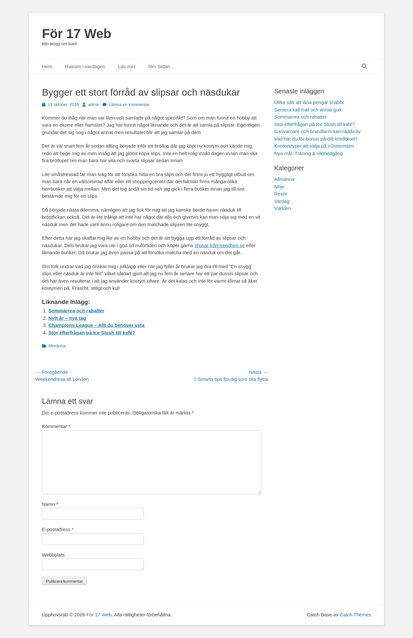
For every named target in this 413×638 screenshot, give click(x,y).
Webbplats (53, 555)
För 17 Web (76, 33)
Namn (50, 504)
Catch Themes (355, 614)
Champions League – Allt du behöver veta (96, 325)
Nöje (279, 186)
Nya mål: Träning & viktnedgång (308, 153)
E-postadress (58, 529)
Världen (282, 208)
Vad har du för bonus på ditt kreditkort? (316, 138)
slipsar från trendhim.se (220, 245)
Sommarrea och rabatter (76, 310)
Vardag (281, 201)
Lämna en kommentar (129, 104)
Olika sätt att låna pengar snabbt (309, 102)
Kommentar (56, 426)
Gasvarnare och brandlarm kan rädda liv (317, 131)
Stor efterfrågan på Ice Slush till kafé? (91, 332)
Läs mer (127, 66)
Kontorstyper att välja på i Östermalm (314, 146)
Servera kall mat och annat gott (307, 109)
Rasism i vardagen (85, 66)
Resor (280, 193)
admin (93, 104)
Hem (47, 66)
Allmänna (56, 345)
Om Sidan (159, 66)
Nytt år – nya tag (67, 318)
